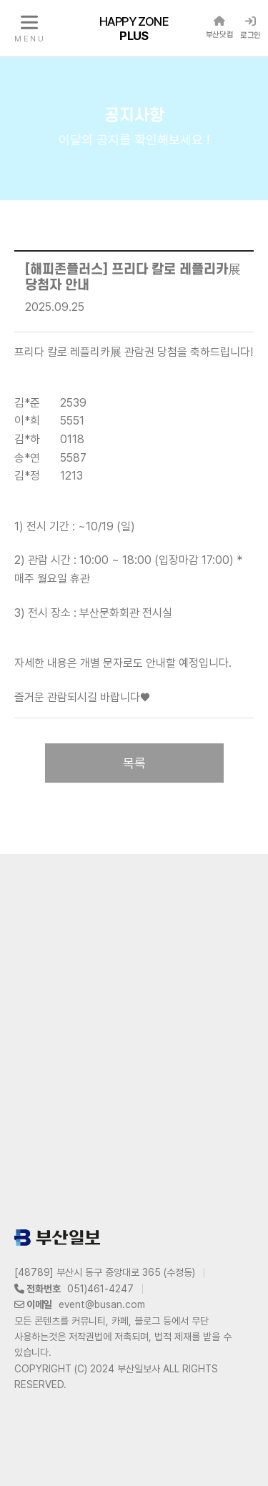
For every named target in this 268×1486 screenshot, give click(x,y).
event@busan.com (102, 1304)
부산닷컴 (219, 27)
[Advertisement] (134, 1038)
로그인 (250, 28)
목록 (134, 763)
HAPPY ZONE (134, 28)
